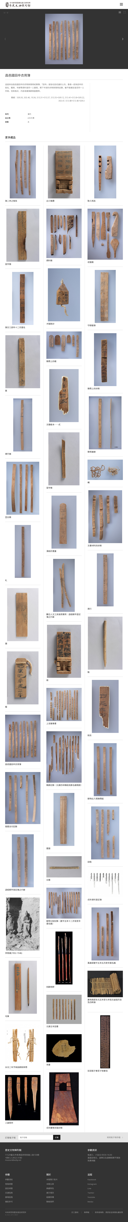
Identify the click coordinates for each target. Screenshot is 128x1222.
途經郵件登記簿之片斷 (15, 889)
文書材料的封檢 (95, 545)
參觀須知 (9, 1179)
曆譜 (48, 848)
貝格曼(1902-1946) (13, 953)
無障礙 (86, 1212)
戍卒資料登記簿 (95, 899)
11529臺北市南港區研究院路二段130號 (22, 1155)
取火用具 (92, 201)
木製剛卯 (50, 323)
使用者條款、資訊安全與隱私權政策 (109, 1212)
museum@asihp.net (13, 1160)
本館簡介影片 (52, 1179)
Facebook (92, 1179)
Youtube (91, 1197)
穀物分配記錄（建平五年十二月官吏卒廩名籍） (63, 922)
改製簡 (91, 262)
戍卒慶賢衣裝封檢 (54, 1127)
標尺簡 (8, 454)
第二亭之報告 (11, 201)
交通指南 (9, 1192)
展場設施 (9, 1197)
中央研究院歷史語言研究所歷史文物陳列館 (17, 4)
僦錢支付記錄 (11, 826)
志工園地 (74, 1212)
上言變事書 (51, 723)
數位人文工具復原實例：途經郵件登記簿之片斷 (63, 615)
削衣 (90, 735)
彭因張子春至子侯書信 (98, 1070)
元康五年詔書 (52, 1026)
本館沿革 (50, 1184)
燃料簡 (49, 260)
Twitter (91, 1192)
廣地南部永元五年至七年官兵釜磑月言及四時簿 (105, 1001)
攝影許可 (9, 1201)
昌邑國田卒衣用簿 (13, 764)
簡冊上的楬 (51, 361)
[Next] (122, 39)
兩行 (90, 608)
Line (89, 1188)
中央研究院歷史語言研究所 (15, 1212)
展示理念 (50, 1192)
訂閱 (56, 1137)
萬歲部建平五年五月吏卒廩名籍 (102, 963)
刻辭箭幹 (50, 987)
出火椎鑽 (50, 201)
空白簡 (8, 517)
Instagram (92, 1184)
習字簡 (8, 264)
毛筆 (7, 1016)
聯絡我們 (50, 1201)
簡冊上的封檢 (94, 388)
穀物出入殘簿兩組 (96, 798)
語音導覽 (9, 1188)
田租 (90, 862)
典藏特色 (50, 1188)
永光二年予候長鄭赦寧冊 (16, 1067)
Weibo (90, 1201)
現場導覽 (9, 1184)
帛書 (48, 1064)
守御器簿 (92, 325)
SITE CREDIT (14, 1215)
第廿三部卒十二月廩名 (15, 327)
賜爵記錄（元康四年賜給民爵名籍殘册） (64, 785)
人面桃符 (9, 1122)
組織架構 (50, 1197)
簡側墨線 (92, 451)
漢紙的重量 (51, 551)
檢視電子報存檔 (115, 1137)
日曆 (48, 880)
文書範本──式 (53, 424)
